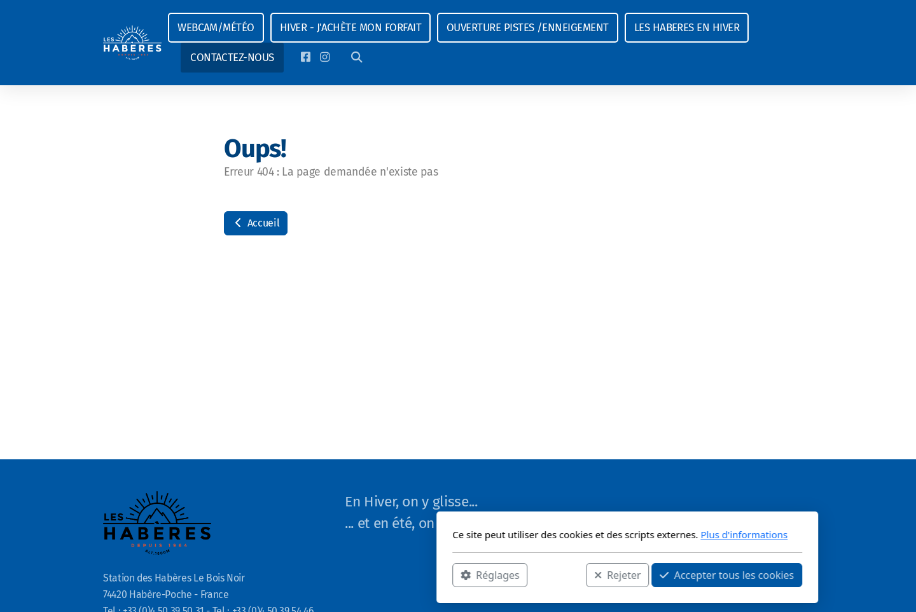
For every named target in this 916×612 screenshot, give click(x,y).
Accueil (255, 223)
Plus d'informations (574, 534)
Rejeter (448, 574)
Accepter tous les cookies (557, 574)
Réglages (320, 574)
